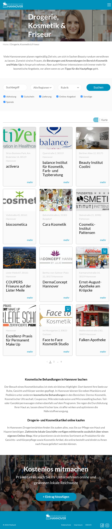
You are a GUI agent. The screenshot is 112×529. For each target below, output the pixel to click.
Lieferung (45, 96)
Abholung (10, 96)
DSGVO (88, 525)
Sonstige (86, 96)
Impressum (78, 525)
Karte (105, 119)
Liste (96, 119)
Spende (9, 102)
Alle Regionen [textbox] (41, 87)
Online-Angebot (66, 96)
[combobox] (42, 87)
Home (6, 44)
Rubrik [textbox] (65, 87)
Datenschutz (66, 525)
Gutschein (27, 96)
